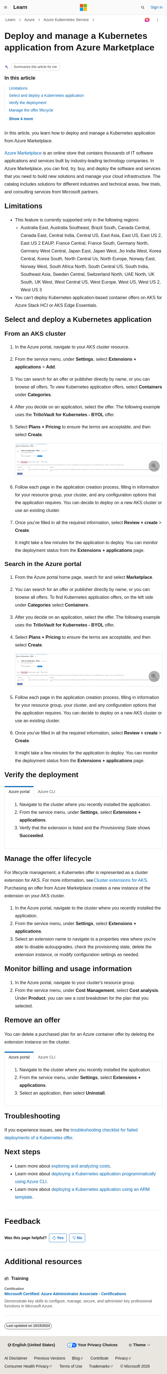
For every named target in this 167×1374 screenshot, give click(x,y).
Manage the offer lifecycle (31, 110)
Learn (11, 19)
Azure (29, 19)
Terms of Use (70, 1366)
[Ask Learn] (147, 20)
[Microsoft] (83, 7)
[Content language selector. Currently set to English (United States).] (31, 1345)
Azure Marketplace (22, 153)
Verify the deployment (27, 102)
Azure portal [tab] (19, 791)
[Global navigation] (5, 7)
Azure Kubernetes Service (66, 19)
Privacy (121, 1358)
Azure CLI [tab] (46, 791)
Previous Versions (49, 1358)
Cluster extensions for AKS (120, 880)
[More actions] (158, 20)
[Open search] (142, 7)
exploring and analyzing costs (80, 1166)
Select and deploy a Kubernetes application (46, 95)
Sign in (157, 7)
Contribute (99, 1358)
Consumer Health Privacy (26, 1366)
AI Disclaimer (15, 1358)
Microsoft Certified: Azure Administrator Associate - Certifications (65, 1294)
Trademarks (99, 1366)
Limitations (18, 88)
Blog (76, 1358)
